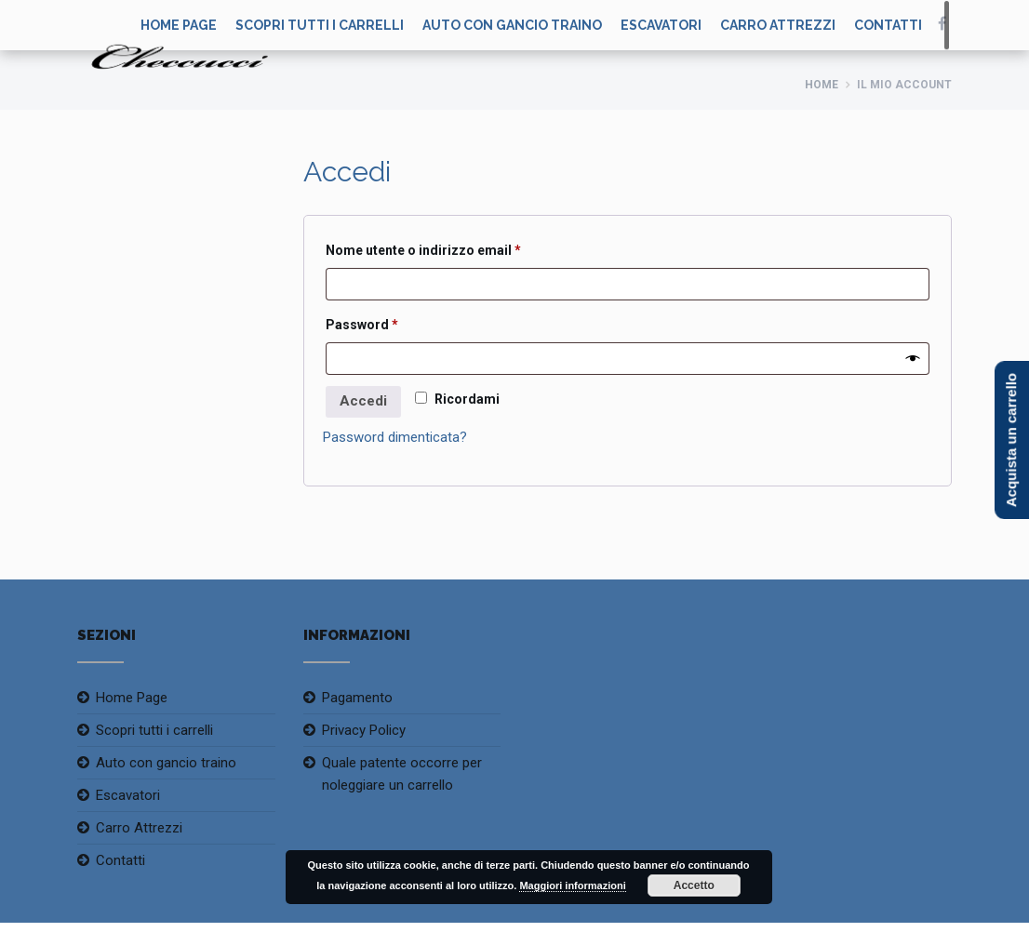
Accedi (363, 401)
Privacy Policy (364, 730)
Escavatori (661, 25)
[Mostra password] (913, 359)
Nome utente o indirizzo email (452, 247)
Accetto (694, 885)
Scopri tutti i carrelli (319, 25)
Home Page (131, 697)
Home (821, 84)
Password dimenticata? (395, 437)
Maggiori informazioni (572, 885)
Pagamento (357, 697)
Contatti (888, 25)
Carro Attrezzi (777, 25)
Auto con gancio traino (512, 25)
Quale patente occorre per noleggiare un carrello (402, 773)
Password (391, 322)
